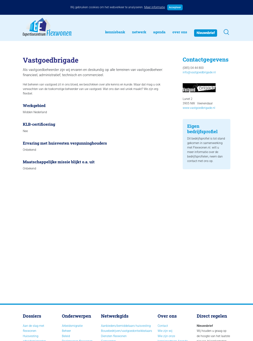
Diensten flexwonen (114, 336)
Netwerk (139, 32)
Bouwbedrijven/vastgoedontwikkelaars (126, 331)
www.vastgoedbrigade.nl (199, 108)
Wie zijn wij (165, 331)
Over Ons (179, 32)
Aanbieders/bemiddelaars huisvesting (126, 326)
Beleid (66, 336)
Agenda (159, 32)
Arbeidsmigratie (72, 326)
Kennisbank (115, 32)
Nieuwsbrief (206, 33)
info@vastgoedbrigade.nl (199, 72)
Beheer (66, 331)
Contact (163, 326)
